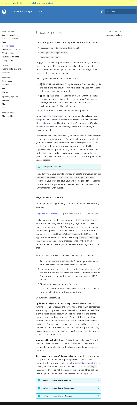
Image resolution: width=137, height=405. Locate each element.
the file (86, 363)
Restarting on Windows (48, 213)
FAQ (38, 19)
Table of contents (113, 31)
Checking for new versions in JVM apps (56, 380)
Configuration (27, 19)
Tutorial (16, 19)
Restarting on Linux (94, 213)
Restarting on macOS (72, 213)
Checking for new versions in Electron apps (57, 388)
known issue (50, 123)
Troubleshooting (49, 19)
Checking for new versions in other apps (56, 396)
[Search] (120, 11)
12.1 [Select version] (38, 11)
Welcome (6, 19)
